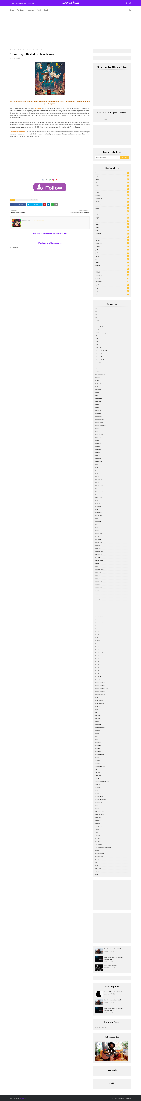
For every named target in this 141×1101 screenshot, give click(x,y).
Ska (96, 769)
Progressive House (100, 682)
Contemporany (99, 422)
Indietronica (98, 581)
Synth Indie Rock (99, 814)
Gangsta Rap (98, 512)
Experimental (98, 497)
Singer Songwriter (100, 766)
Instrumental (98, 587)
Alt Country (98, 338)
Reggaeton (98, 724)
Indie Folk (98, 572)
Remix (97, 733)
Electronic (98, 482)
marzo (112, 186)
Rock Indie (98, 742)
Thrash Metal (98, 826)
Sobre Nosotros (21, 3)
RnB (96, 736)
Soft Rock (98, 787)
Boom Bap (98, 389)
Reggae (97, 721)
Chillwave (97, 407)
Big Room (98, 380)
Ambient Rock (99, 362)
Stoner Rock (98, 802)
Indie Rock (98, 578)
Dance (97, 440)
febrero (112, 189)
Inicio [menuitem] (12, 10)
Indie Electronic (99, 569)
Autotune (97, 371)
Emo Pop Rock (99, 491)
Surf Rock (97, 808)
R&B (96, 709)
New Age (97, 632)
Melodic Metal (99, 617)
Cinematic (98, 413)
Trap (96, 832)
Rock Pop (97, 748)
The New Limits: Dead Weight (113, 949)
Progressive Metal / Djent (101, 688)
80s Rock (97, 315)
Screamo (97, 760)
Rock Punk (98, 751)
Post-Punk (98, 676)
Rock (96, 739)
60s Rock (97, 309)
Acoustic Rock (99, 327)
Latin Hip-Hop (99, 599)
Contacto (31, 3)
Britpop (97, 392)
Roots (97, 757)
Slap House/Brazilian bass (102, 781)
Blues (96, 386)
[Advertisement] (70, 31)
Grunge (97, 536)
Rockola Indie (23, 1098)
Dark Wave (98, 449)
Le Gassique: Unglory (110, 965)
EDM (96, 473)
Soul (96, 790)
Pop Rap (97, 655)
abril (112, 182)
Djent (96, 464)
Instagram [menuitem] (30, 10)
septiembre (112, 205)
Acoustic (97, 324)
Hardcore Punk (99, 551)
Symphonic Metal (99, 811)
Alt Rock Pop (98, 347)
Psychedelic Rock (100, 694)
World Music (98, 844)
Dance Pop (98, 443)
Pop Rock (97, 658)
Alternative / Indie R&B (101, 350)
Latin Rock (98, 611)
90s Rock (97, 318)
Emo (96, 488)
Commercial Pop (99, 419)
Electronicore (99, 485)
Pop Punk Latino (99, 652)
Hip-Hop (97, 557)
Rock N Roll (98, 745)
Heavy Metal (98, 554)
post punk (98, 868)
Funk (96, 509)
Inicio (12, 3)
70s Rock (97, 312)
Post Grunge (98, 661)
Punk (96, 697)
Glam (96, 518)
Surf (96, 805)
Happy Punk (98, 542)
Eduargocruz (38, 220)
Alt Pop (97, 344)
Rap (96, 712)
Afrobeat (97, 335)
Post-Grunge (98, 667)
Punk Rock (98, 706)
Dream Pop (98, 467)
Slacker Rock (98, 778)
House (97, 563)
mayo (112, 179)
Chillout (97, 404)
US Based (98, 841)
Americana (98, 365)
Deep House (98, 461)
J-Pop (97, 590)
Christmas (98, 410)
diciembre (112, 195)
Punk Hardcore (99, 700)
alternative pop (99, 856)
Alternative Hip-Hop (100, 353)
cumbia (97, 862)
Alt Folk (97, 341)
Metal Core (98, 626)
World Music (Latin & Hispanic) (103, 847)
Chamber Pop (99, 398)
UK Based (98, 838)
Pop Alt (97, 646)
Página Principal (14, 49)
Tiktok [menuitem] (39, 10)
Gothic (97, 530)
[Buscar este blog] (107, 157)
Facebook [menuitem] (20, 10)
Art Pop (97, 368)
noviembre (112, 198)
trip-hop (97, 871)
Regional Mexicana (100, 727)
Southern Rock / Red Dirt (101, 799)
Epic (96, 494)
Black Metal (98, 383)
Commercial (98, 416)
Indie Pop (97, 575)
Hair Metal (98, 539)
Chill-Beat (98, 401)
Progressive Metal (100, 685)
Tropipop (97, 835)
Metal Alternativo (99, 623)
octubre (112, 202)
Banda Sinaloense (100, 374)
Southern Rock (99, 796)
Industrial (97, 584)
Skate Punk (98, 775)
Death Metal (98, 455)
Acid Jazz (97, 321)
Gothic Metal (98, 533)
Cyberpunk (98, 437)
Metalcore (98, 629)
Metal (96, 620)
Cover (96, 431)
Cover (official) (99, 434)
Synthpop (98, 820)
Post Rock (98, 664)
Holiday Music (99, 560)
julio (112, 173)
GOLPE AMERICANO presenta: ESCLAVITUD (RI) (113, 958)
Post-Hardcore (99, 670)
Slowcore (97, 784)
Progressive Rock (100, 691)
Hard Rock (98, 548)
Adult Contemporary (100, 332)
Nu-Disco (97, 638)
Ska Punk (97, 772)
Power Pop (98, 679)
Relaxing (97, 730)
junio (112, 176)
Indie (96, 566)
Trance (97, 829)
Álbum (97, 874)
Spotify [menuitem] (46, 10)
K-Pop (97, 596)
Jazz (96, 593)
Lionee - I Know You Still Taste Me (114, 992)
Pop (27, 200)
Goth (96, 527)
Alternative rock (99, 359)
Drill (96, 470)
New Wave (98, 635)
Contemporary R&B (100, 425)
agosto (112, 208)
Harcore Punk (98, 545)
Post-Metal (98, 673)
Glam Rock (98, 521)
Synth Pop (98, 817)
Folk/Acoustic (20, 200)
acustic (97, 850)
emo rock (98, 865)
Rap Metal (98, 715)
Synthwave (98, 823)
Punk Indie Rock (99, 703)
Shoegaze (97, 763)
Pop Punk (97, 649)
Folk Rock (98, 506)
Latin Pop (97, 605)
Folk (96, 500)
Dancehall (97, 446)
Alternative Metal (99, 356)
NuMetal (97, 641)
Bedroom (97, 377)
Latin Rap (97, 608)
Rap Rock (97, 718)
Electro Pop (98, 479)
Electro (97, 476)
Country (97, 428)
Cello (96, 395)
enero (112, 192)
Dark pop (97, 452)
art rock (97, 859)
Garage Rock (98, 515)
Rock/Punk (23, 49)
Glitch (96, 524)
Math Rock (98, 614)
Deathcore (98, 458)
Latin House (98, 602)
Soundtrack (98, 793)
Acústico (97, 329)
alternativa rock (99, 853)
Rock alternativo (99, 754)
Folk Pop (97, 503)
